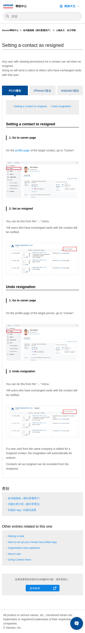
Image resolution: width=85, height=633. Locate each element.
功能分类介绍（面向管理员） (25, 504)
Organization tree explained (24, 547)
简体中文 (69, 6)
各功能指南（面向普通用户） (37, 30)
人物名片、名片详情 (66, 30)
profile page (22, 150)
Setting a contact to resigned (30, 106)
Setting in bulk (16, 536)
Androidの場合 (70, 90)
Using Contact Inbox (19, 559)
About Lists (14, 553)
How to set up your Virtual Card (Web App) (32, 542)
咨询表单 (35, 588)
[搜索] (44, 16)
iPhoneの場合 (42, 90)
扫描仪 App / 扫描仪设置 (22, 510)
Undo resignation (61, 106)
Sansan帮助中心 (10, 30)
